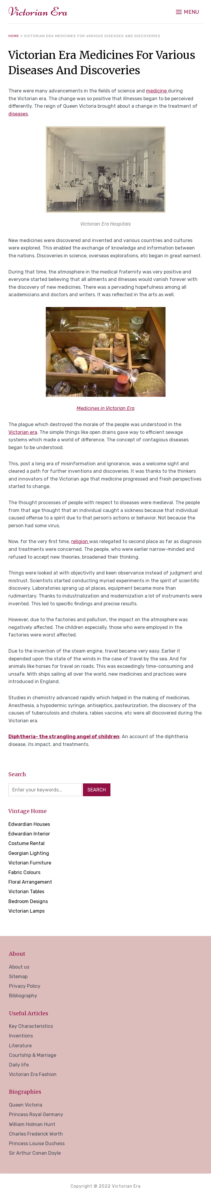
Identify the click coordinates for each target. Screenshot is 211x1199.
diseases (18, 114)
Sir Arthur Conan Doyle (35, 1153)
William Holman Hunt (32, 1124)
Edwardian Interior (29, 834)
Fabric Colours (24, 872)
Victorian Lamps (26, 911)
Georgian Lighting (28, 853)
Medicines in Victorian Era (105, 408)
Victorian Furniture (29, 863)
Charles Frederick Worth (36, 1134)
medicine (157, 91)
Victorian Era (38, 11)
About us (19, 967)
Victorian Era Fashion (33, 1074)
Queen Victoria (25, 1105)
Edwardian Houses (29, 824)
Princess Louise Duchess (37, 1143)
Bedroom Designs (28, 901)
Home (13, 36)
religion (80, 541)
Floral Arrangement (30, 882)
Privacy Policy (24, 986)
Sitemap (18, 976)
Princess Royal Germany (36, 1114)
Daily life (19, 1065)
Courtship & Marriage (32, 1055)
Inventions (21, 1036)
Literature (20, 1045)
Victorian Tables (26, 891)
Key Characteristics (31, 1026)
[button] (187, 12)
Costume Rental (26, 843)
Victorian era (22, 432)
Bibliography (23, 996)
